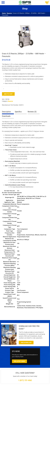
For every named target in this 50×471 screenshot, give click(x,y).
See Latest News (19, 361)
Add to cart (8, 94)
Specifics (18, 112)
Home (4, 13)
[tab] (8, 112)
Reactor (9, 13)
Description (6, 112)
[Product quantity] (10, 89)
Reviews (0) (32, 112)
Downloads (6, 116)
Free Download (26, 342)
